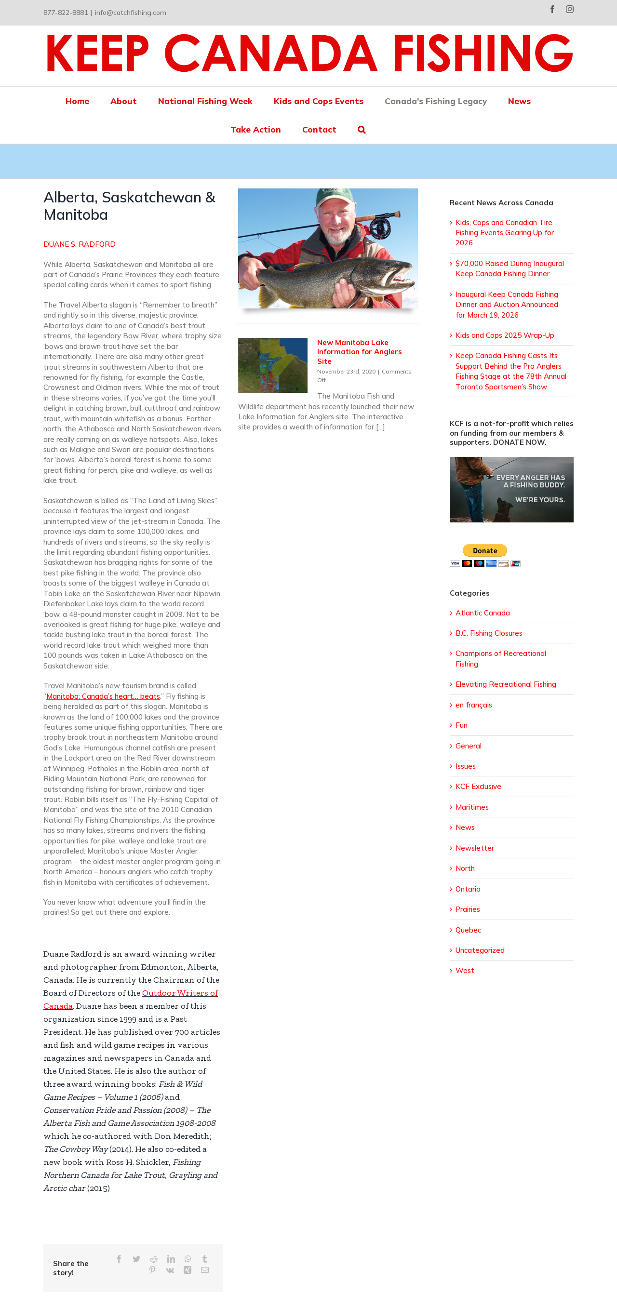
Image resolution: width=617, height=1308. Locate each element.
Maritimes (472, 807)
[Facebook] (119, 1259)
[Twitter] (136, 1259)
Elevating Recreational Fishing (506, 684)
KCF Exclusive (478, 786)
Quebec (468, 929)
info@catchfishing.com (130, 12)
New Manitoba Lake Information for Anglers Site (359, 352)
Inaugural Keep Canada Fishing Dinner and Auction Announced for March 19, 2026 (507, 305)
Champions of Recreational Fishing (501, 658)
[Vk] (170, 1270)
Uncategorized (480, 950)
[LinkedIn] (171, 1259)
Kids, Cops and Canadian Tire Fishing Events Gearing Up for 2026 (505, 233)
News (465, 827)
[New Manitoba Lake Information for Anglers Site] (273, 366)
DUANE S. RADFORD (79, 244)
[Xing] (187, 1270)
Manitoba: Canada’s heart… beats (103, 696)
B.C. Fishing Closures (489, 633)
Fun (462, 725)
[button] (361, 129)
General (469, 745)
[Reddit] (153, 1259)
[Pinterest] (152, 1270)
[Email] (205, 1270)
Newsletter (475, 848)
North (465, 868)
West (465, 970)
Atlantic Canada (483, 612)
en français (474, 704)
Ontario (468, 889)
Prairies (468, 909)
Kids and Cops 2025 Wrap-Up (505, 335)
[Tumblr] (205, 1259)
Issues (466, 766)
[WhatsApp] (188, 1259)
